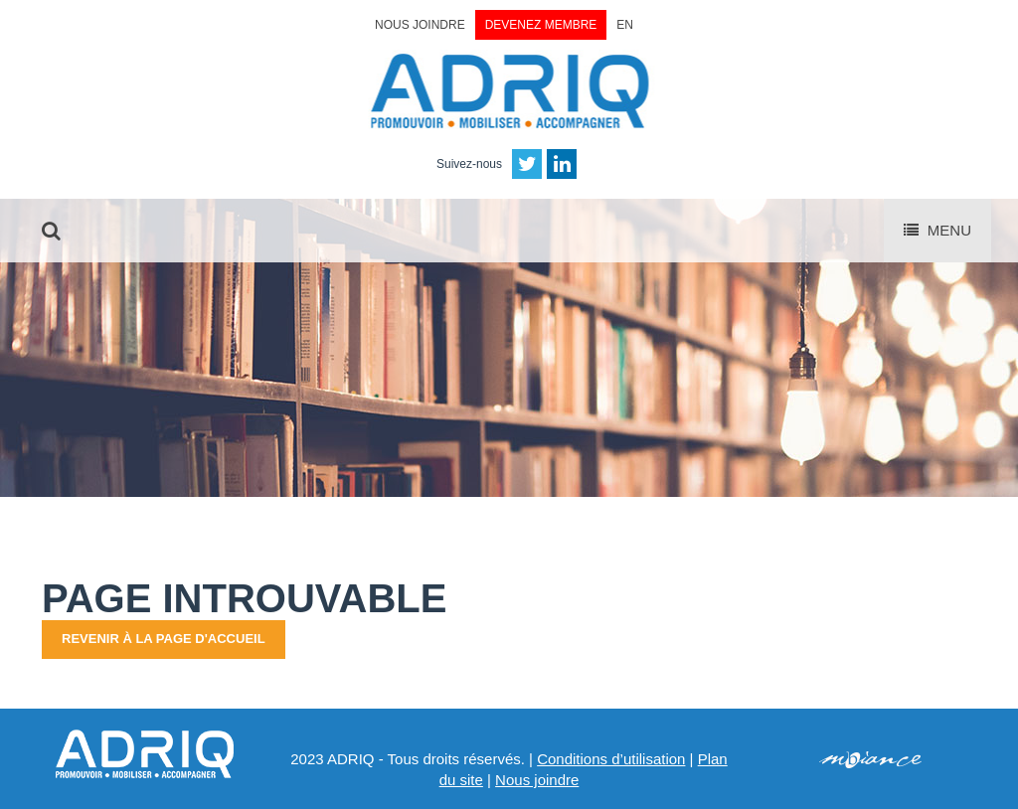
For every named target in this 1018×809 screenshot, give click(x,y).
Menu (937, 230)
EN (624, 25)
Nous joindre (420, 25)
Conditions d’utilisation (611, 758)
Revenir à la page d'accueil (163, 638)
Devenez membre (541, 25)
